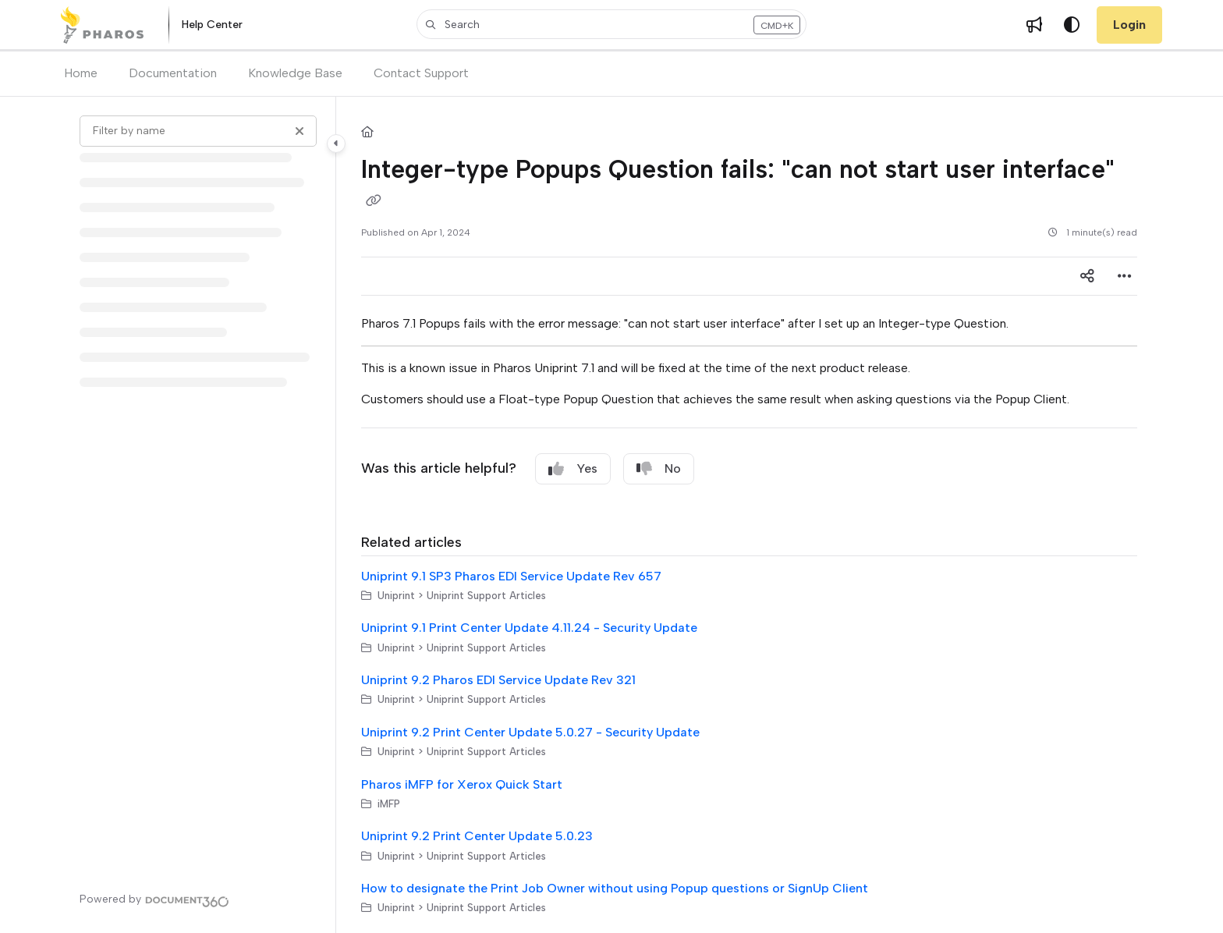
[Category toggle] (336, 143)
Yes (572, 469)
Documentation (173, 73)
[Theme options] (1071, 24)
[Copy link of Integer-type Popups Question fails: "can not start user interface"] (373, 201)
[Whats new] (1034, 24)
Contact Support (421, 73)
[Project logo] (102, 25)
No (658, 469)
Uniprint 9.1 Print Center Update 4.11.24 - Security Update (529, 627)
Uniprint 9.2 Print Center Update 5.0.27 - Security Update (530, 732)
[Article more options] (1124, 276)
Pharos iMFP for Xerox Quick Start (461, 784)
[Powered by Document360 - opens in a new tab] (154, 899)
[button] (611, 24)
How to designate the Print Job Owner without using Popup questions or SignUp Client (614, 888)
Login (1129, 24)
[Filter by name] (198, 131)
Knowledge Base (295, 73)
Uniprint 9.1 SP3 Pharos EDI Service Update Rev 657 (511, 576)
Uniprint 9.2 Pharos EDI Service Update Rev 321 (498, 679)
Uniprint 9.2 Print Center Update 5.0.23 (477, 835)
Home (80, 73)
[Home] (367, 133)
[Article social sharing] (1087, 276)
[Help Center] (212, 25)
